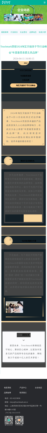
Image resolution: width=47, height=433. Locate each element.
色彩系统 (7, 388)
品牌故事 (7, 393)
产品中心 (23, 388)
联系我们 (23, 393)
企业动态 (38, 388)
